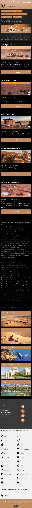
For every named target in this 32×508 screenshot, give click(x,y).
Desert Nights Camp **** (9, 80)
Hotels (7, 11)
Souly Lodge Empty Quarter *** (11, 182)
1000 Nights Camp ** (8, 45)
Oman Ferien (18, 34)
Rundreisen (22, 14)
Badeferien (17, 17)
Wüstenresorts (16, 11)
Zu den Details (21, 72)
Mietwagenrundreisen (9, 14)
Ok (16, 506)
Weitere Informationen (23, 503)
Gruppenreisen (6, 17)
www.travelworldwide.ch (7, 419)
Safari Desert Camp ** (8, 114)
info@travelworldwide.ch (7, 416)
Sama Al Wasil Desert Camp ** (11, 148)
